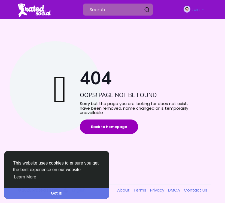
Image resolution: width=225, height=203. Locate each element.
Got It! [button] (56, 193)
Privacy (157, 190)
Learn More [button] (25, 177)
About (124, 190)
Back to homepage (109, 126)
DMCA (174, 190)
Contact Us (195, 190)
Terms (140, 190)
